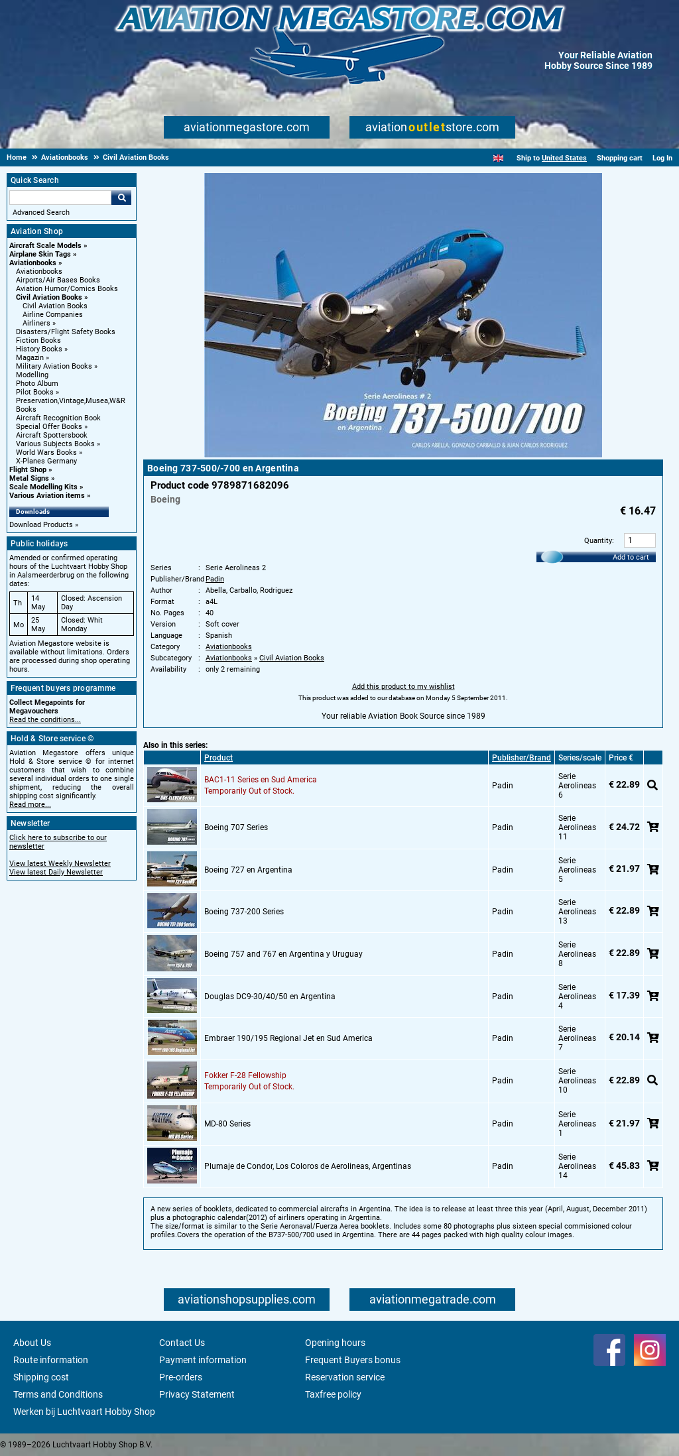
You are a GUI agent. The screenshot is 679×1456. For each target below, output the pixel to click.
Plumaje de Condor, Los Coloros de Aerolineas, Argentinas (307, 1166)
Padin (215, 579)
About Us (32, 1342)
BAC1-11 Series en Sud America (260, 779)
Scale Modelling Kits (43, 487)
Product (218, 757)
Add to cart (631, 557)
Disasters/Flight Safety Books (65, 332)
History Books (39, 349)
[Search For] (60, 197)
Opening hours (335, 1342)
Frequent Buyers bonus (353, 1360)
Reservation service (345, 1377)
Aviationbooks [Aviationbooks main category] (39, 271)
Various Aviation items (47, 495)
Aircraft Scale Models (45, 245)
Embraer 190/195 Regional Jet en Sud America (288, 1038)
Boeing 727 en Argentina (248, 870)
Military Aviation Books (54, 366)
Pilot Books (35, 392)
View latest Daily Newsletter (56, 872)
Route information (50, 1360)
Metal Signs (29, 478)
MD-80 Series (227, 1123)
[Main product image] (403, 454)
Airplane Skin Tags (40, 254)
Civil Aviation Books (49, 297)
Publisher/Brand (521, 757)
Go (121, 197)
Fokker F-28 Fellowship (245, 1075)
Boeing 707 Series (236, 827)
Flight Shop (27, 469)
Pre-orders (180, 1377)
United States (564, 158)
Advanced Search (41, 212)
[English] (498, 158)
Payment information (203, 1360)
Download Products (41, 524)
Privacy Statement (197, 1394)
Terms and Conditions (58, 1394)
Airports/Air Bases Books (58, 280)
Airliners (36, 323)
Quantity (598, 540)
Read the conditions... (45, 719)
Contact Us (182, 1342)
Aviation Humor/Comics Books (67, 288)
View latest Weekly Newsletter (60, 863)
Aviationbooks (32, 263)
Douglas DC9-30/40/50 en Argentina (270, 996)
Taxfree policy (333, 1394)
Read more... (30, 804)
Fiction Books (38, 340)
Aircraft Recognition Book (58, 418)
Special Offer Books (49, 426)
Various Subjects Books (55, 444)
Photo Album (37, 383)
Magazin (30, 357)
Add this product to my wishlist (403, 686)
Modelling (32, 375)
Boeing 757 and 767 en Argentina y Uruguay (283, 954)
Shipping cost (41, 1377)
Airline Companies (53, 314)
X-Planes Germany (46, 461)
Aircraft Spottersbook (52, 435)
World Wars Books (46, 452)
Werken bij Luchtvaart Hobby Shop (84, 1411)
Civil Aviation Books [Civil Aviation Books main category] (55, 306)
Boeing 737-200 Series (244, 911)
